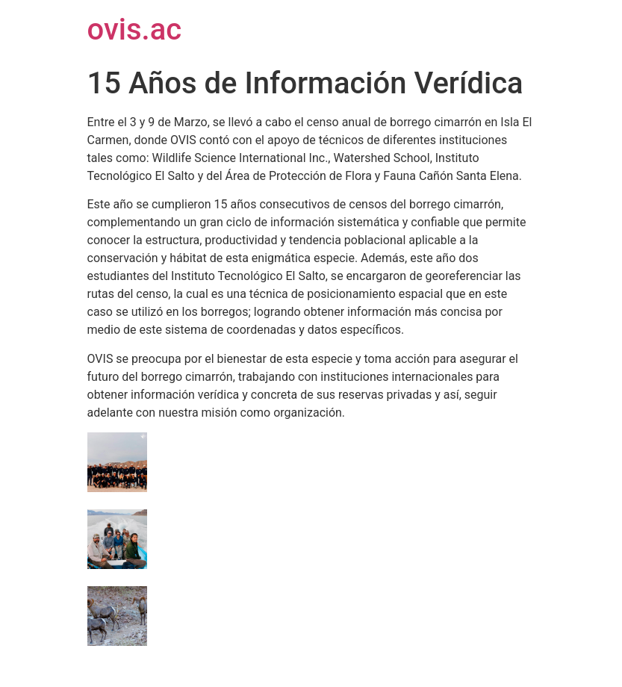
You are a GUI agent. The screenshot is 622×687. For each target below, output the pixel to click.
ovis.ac (134, 29)
